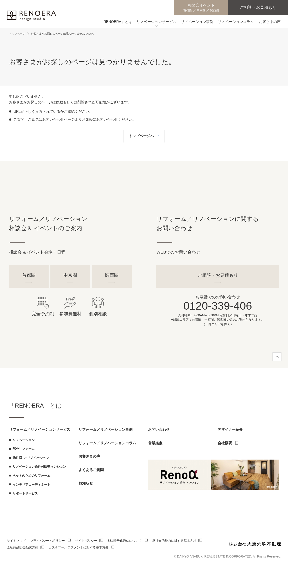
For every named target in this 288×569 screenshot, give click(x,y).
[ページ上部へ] (276, 356)
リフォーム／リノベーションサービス (39, 429)
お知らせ (86, 483)
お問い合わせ (159, 429)
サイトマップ (16, 540)
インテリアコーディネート (31, 484)
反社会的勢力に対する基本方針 (174, 540)
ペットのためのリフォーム (31, 475)
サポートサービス (25, 493)
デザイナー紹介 (230, 429)
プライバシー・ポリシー (47, 540)
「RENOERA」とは (35, 405)
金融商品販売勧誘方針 (22, 547)
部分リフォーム (24, 449)
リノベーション (24, 440)
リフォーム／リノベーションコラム (107, 443)
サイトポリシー (86, 540)
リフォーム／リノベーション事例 (106, 429)
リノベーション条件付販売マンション (39, 466)
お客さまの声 (89, 456)
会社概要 (225, 443)
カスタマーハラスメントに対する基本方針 (78, 547)
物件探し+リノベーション (31, 458)
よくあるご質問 (91, 470)
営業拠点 (155, 443)
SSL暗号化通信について (125, 540)
